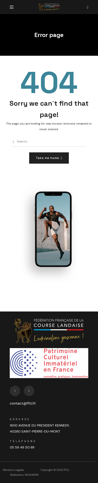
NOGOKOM (31, 474)
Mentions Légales (13, 470)
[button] (87, 7)
